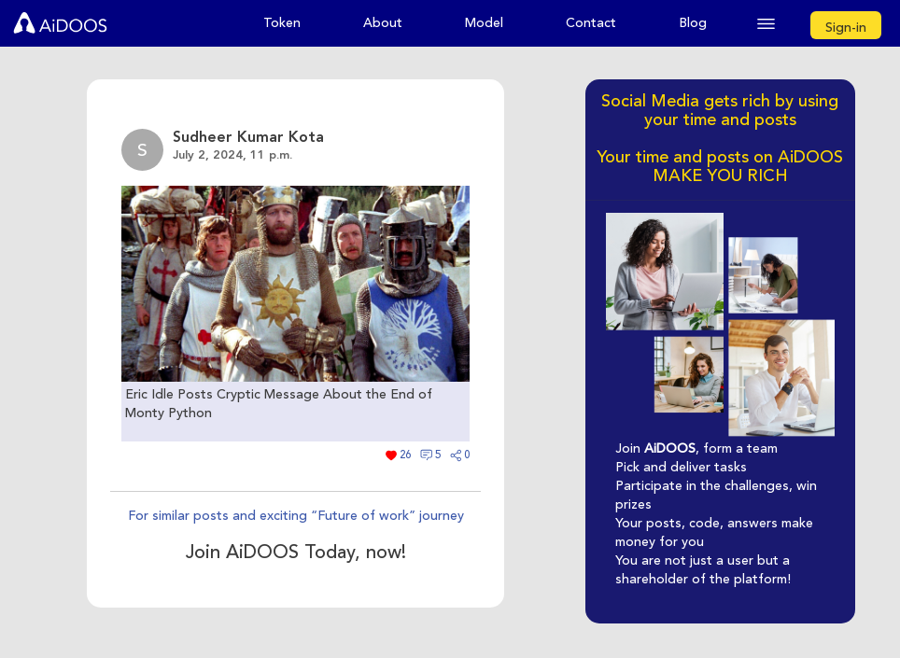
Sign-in (845, 27)
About (382, 23)
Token (282, 23)
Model (484, 23)
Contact (591, 23)
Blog (693, 23)
